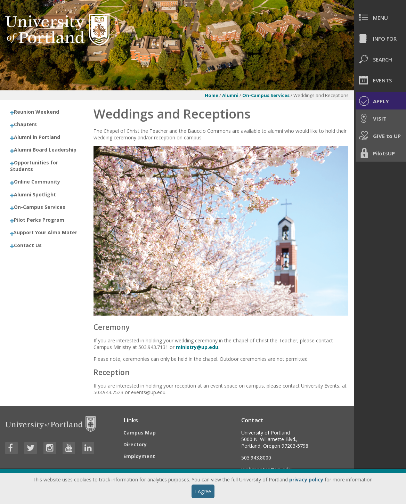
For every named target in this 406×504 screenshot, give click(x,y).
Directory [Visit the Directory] (135, 444)
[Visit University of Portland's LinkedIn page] (88, 448)
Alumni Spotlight (35, 194)
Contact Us (28, 245)
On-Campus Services (266, 95)
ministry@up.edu (197, 347)
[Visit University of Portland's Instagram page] (49, 448)
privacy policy (306, 479)
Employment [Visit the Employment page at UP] (139, 456)
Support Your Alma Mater (45, 232)
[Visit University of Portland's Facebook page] (11, 448)
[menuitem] (380, 17)
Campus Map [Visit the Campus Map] (139, 432)
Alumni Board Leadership (45, 149)
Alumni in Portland (37, 137)
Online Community (37, 181)
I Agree (203, 491)
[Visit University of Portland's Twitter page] (30, 448)
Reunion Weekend (36, 111)
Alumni (230, 95)
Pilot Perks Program (39, 220)
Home (211, 95)
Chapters (25, 124)
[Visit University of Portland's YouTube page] (69, 448)
